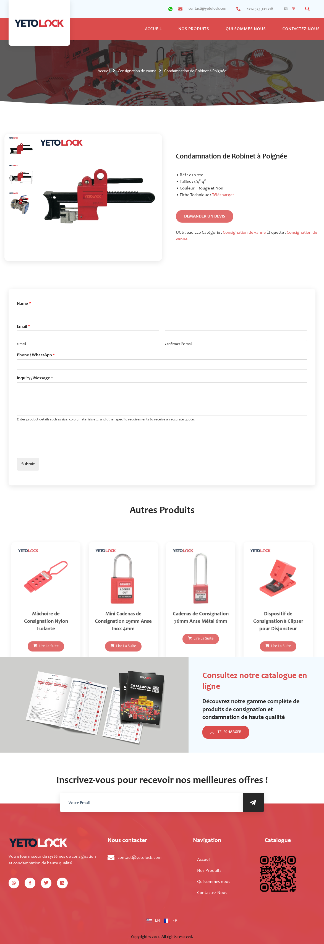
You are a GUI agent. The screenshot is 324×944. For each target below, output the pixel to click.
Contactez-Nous (212, 893)
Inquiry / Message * (35, 378)
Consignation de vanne (137, 71)
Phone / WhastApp (36, 355)
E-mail (21, 344)
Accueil (153, 29)
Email (23, 326)
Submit (28, 464)
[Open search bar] (308, 9)
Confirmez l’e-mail (178, 344)
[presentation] (59, 448)
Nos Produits (193, 29)
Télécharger (223, 195)
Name (24, 303)
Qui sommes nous (246, 29)
